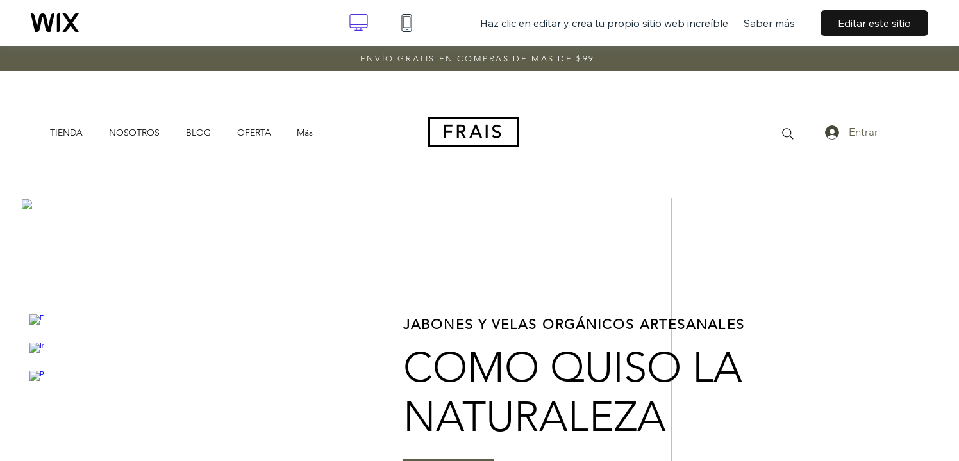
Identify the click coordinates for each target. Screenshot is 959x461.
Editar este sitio (874, 23)
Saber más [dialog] (769, 23)
